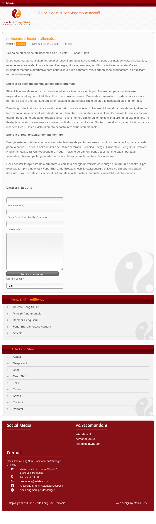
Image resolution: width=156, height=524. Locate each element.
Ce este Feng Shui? (26, 313)
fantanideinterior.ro (88, 450)
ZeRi (16, 389)
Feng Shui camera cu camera (32, 333)
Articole (21, 44)
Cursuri (17, 396)
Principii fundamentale (27, 320)
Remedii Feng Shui (25, 326)
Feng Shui (19, 382)
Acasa (17, 363)
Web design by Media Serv (131, 509)
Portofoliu (19, 415)
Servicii (17, 402)
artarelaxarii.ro (85, 440)
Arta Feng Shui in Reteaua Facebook (41, 492)
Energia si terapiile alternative (33, 38)
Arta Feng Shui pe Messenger (37, 496)
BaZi (16, 376)
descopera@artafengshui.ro (36, 487)
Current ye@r (15, 285)
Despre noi (20, 369)
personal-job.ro (85, 445)
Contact (18, 409)
